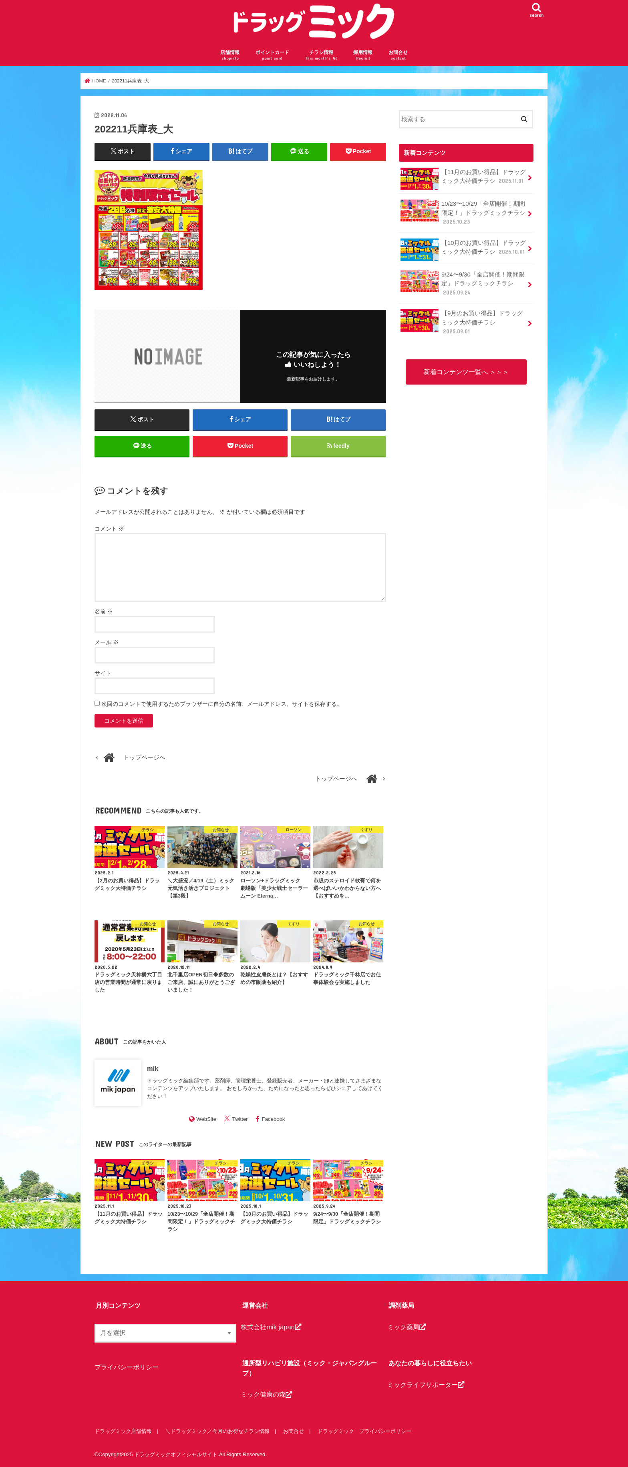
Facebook (273, 1119)
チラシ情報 (321, 55)
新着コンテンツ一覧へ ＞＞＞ (466, 371)
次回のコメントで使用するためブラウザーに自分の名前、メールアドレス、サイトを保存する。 (221, 704)
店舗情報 (230, 55)
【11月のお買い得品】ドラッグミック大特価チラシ (463, 179)
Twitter (240, 1119)
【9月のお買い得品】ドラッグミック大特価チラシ (462, 322)
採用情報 (362, 55)
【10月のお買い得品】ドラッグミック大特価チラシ (463, 249)
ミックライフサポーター (425, 1384)
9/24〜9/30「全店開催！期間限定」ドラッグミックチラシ (462, 283)
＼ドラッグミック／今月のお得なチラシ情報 (217, 1431)
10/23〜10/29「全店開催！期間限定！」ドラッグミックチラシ (463, 212)
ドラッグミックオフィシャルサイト (175, 1454)
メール (107, 642)
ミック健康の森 (266, 1394)
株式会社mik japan (271, 1327)
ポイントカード (272, 55)
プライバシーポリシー (127, 1367)
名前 (104, 611)
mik (152, 1068)
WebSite (206, 1119)
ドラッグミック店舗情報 (123, 1431)
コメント (109, 529)
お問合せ (398, 55)
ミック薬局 (406, 1327)
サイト (103, 673)
